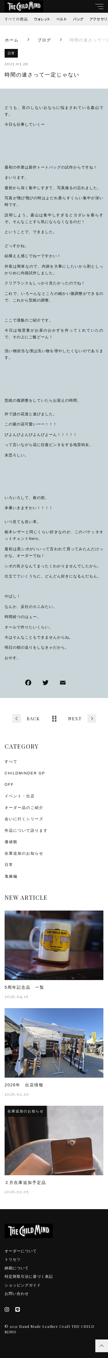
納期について (17, 1268)
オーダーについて (21, 1251)
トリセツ (13, 1259)
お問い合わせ (17, 1293)
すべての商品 (16, 19)
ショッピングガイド (23, 1285)
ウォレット (42, 19)
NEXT (75, 718)
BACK (33, 718)
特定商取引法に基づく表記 (29, 1276)
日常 (11, 53)
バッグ (78, 19)
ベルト (61, 19)
